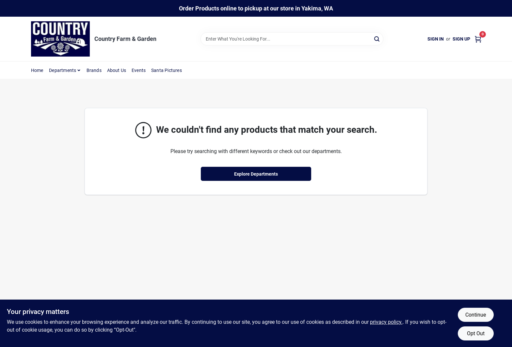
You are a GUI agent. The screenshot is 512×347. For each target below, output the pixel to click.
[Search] (377, 38)
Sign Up (461, 39)
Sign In (435, 39)
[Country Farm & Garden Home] (60, 39)
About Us (116, 70)
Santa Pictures (166, 70)
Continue (475, 315)
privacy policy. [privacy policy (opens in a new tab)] (386, 322)
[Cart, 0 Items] (478, 39)
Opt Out (476, 333)
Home (37, 70)
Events (139, 70)
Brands (94, 70)
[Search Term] (291, 38)
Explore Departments (256, 174)
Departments (62, 70)
